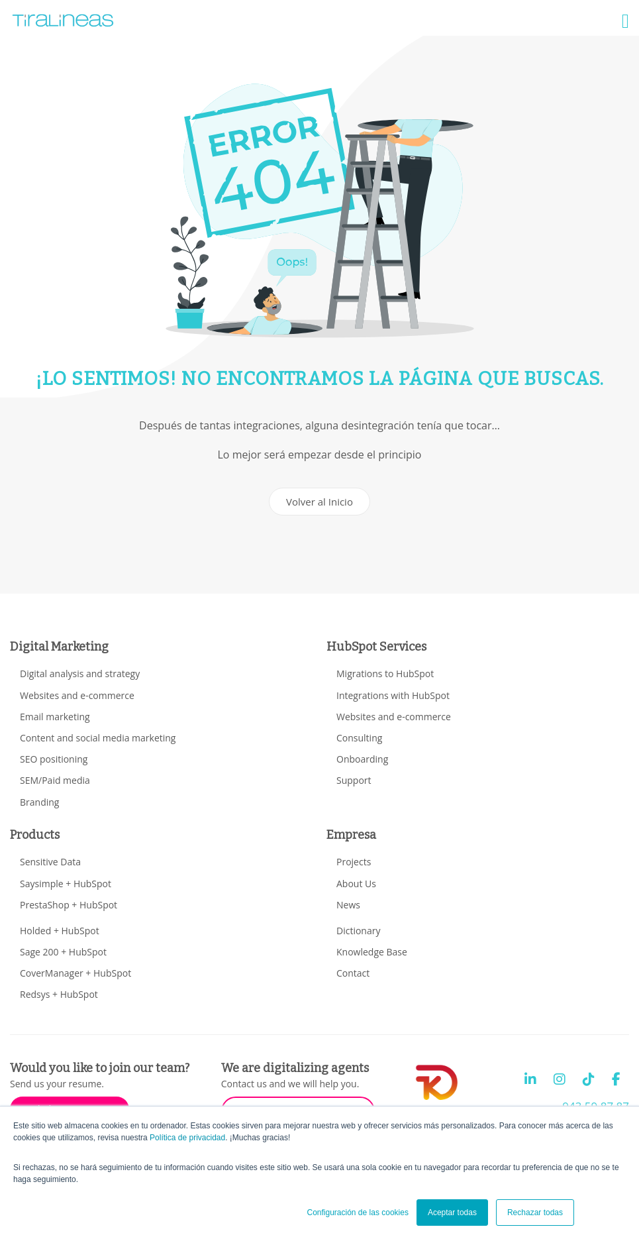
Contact (352, 973)
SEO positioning (53, 759)
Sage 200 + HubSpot (63, 952)
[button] (625, 22)
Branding (39, 802)
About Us (356, 883)
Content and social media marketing (97, 737)
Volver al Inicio (319, 501)
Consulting (359, 737)
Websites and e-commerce (77, 695)
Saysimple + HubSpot (65, 883)
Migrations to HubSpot (385, 673)
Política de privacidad (187, 1137)
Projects (353, 861)
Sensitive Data (50, 861)
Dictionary (358, 930)
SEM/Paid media (55, 780)
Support (353, 780)
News (348, 904)
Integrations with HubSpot (393, 695)
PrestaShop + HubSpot (68, 904)
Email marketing (55, 716)
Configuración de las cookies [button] (357, 1212)
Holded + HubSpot (59, 930)
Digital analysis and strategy (80, 673)
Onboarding (362, 759)
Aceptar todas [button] (452, 1212)
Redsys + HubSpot (59, 994)
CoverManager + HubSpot (75, 973)
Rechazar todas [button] (535, 1212)
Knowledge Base (371, 952)
